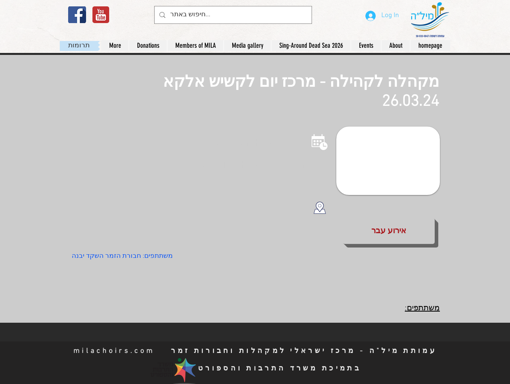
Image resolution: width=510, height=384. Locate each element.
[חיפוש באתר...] (232, 14)
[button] (395, 45)
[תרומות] (79, 46)
